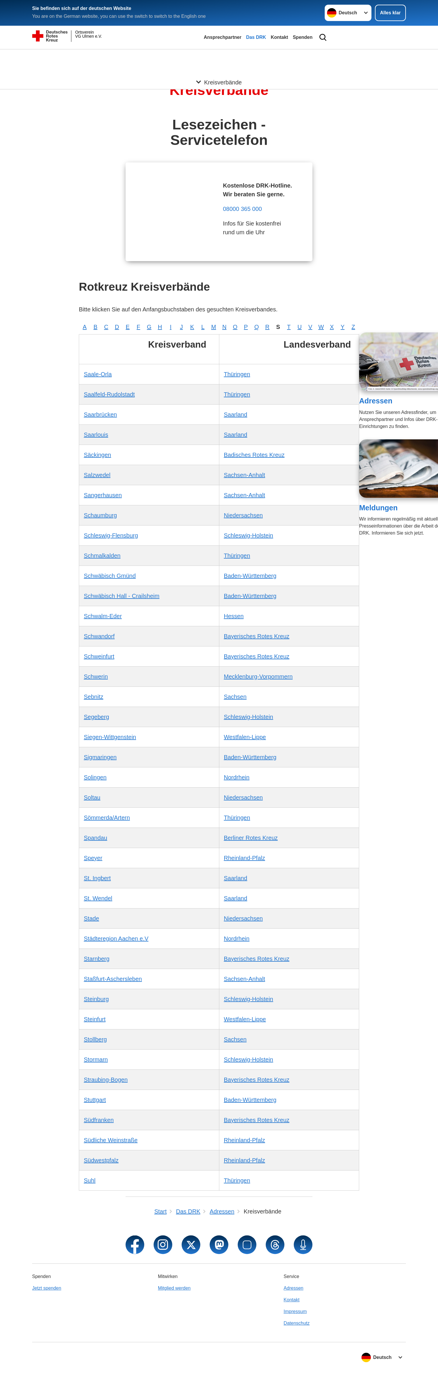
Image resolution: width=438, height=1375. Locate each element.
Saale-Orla (98, 374)
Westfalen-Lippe (245, 737)
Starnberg (97, 959)
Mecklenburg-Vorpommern (258, 676)
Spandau (95, 838)
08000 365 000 (242, 209)
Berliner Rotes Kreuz (251, 838)
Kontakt (279, 37)
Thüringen (237, 374)
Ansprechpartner (222, 37)
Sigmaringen (100, 757)
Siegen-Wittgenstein (110, 737)
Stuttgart (95, 1100)
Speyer (93, 858)
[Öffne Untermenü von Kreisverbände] (219, 56)
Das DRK (256, 37)
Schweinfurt (99, 656)
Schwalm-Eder (103, 616)
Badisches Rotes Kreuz (254, 455)
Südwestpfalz (101, 1160)
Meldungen (378, 508)
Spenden (303, 37)
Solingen (95, 777)
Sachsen (235, 696)
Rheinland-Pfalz (244, 858)
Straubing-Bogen (106, 1079)
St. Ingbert (97, 878)
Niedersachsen (243, 515)
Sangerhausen (103, 495)
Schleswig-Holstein (248, 535)
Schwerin (96, 676)
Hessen (234, 616)
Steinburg (96, 999)
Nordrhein (237, 777)
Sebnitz (93, 696)
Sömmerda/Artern (107, 817)
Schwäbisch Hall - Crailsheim (121, 596)
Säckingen (97, 455)
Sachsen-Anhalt (244, 475)
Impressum (295, 1311)
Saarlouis (96, 434)
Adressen (375, 401)
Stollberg (95, 1039)
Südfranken (99, 1120)
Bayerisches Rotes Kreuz (257, 636)
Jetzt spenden (46, 1288)
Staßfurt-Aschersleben (113, 979)
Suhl (89, 1180)
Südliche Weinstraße (111, 1140)
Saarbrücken (100, 414)
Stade (91, 918)
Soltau (92, 797)
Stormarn (96, 1059)
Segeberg (96, 717)
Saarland (235, 414)
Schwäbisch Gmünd (110, 576)
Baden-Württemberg (250, 576)
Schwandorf (99, 636)
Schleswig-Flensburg (111, 535)
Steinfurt (94, 1019)
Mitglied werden (174, 1288)
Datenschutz (297, 1323)
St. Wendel (98, 898)
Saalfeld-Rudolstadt (109, 394)
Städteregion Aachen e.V (116, 938)
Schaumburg (100, 515)
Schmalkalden (102, 555)
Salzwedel (97, 475)
